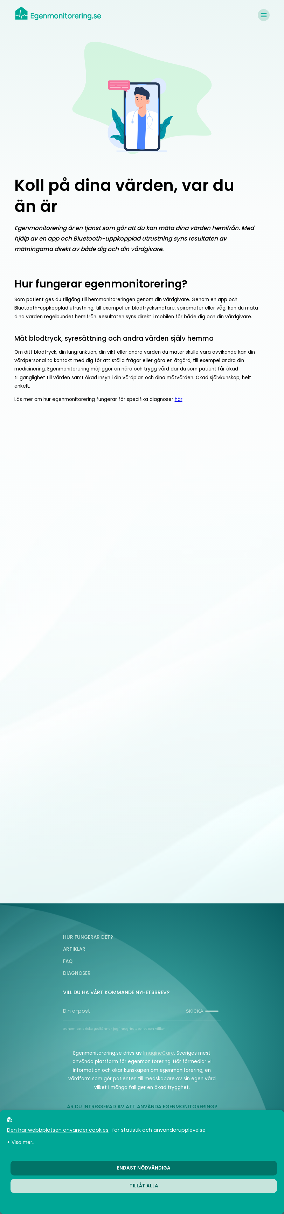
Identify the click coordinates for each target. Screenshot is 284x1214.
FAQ (67, 961)
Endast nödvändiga (144, 1168)
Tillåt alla (144, 1185)
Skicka (202, 1011)
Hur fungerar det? (88, 937)
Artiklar (74, 949)
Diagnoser (77, 973)
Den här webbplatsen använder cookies (58, 1129)
